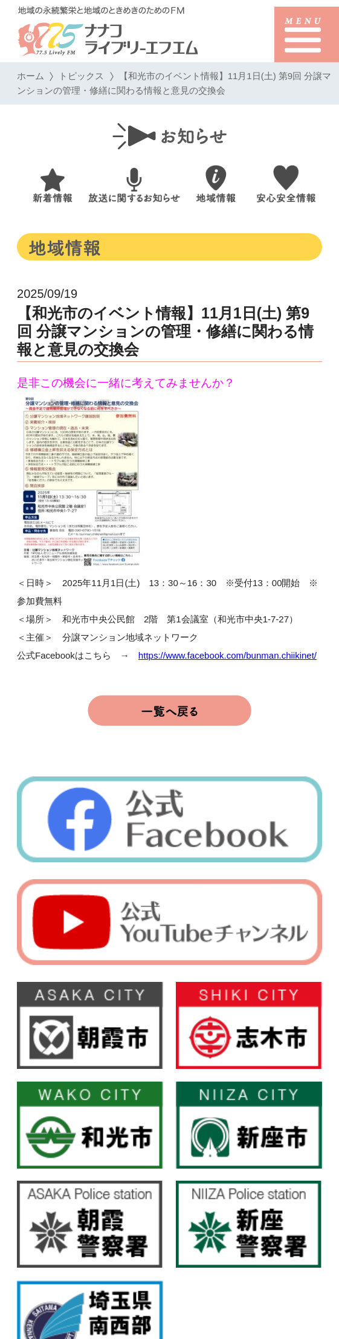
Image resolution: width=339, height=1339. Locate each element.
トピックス (81, 76)
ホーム (30, 76)
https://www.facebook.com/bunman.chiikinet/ (227, 655)
